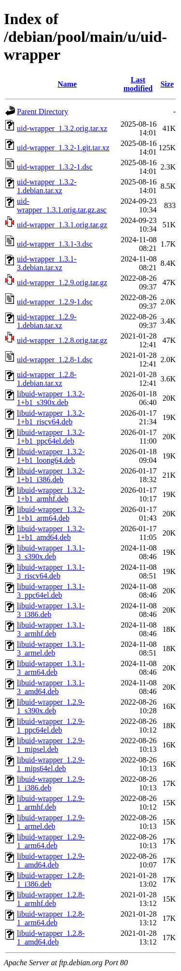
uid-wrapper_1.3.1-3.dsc (55, 244)
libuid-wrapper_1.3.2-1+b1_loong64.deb (50, 455)
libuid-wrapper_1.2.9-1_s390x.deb (50, 706)
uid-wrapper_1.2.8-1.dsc (55, 359)
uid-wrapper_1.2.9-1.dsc (55, 302)
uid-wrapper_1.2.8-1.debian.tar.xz (47, 378)
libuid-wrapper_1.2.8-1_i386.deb (50, 879)
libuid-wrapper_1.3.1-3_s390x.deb (50, 552)
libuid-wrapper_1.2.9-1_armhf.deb (50, 802)
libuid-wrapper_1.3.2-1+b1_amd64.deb (50, 533)
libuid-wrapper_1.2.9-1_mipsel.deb (50, 744)
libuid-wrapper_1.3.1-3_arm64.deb (50, 667)
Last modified (138, 84)
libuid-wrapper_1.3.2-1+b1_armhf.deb (50, 494)
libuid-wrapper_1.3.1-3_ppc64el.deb (50, 590)
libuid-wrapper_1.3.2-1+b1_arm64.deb (50, 513)
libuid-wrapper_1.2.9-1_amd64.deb (50, 860)
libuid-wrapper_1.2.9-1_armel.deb (50, 822)
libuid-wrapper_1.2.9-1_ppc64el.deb (50, 725)
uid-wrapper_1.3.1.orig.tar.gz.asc (62, 205)
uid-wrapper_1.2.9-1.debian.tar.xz (47, 321)
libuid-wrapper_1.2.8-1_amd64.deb (50, 937)
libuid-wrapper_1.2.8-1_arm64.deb (50, 918)
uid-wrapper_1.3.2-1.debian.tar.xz (47, 186)
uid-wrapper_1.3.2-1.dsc (55, 167)
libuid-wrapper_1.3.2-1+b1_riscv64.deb (50, 417)
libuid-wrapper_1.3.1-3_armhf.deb (50, 629)
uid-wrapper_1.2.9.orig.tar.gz (62, 282)
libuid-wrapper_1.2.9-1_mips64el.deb (50, 764)
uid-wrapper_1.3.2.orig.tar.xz (62, 128)
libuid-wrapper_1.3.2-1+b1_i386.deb (50, 475)
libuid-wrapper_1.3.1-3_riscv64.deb (50, 571)
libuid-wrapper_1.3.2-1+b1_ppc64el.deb (50, 436)
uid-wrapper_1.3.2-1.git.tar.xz (63, 148)
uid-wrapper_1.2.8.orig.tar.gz (62, 340)
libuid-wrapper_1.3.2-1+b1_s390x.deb (50, 398)
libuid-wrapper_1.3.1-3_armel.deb (50, 648)
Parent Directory (42, 111)
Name (67, 84)
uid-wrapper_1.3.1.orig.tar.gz (62, 225)
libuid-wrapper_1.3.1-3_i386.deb (50, 610)
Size (167, 84)
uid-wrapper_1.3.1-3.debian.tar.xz (47, 263)
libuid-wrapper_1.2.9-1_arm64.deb (50, 841)
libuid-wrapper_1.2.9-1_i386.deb (50, 783)
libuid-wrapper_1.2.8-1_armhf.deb (50, 899)
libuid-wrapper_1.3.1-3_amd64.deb (50, 687)
